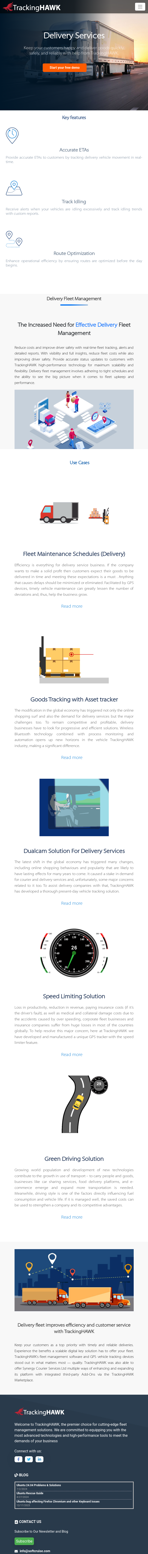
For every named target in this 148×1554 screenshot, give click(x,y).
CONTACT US (30, 1522)
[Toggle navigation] (140, 7)
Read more (71, 606)
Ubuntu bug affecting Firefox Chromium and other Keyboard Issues (58, 1501)
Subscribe (24, 1541)
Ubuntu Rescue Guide (30, 1493)
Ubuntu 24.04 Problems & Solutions (39, 1485)
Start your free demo (65, 67)
